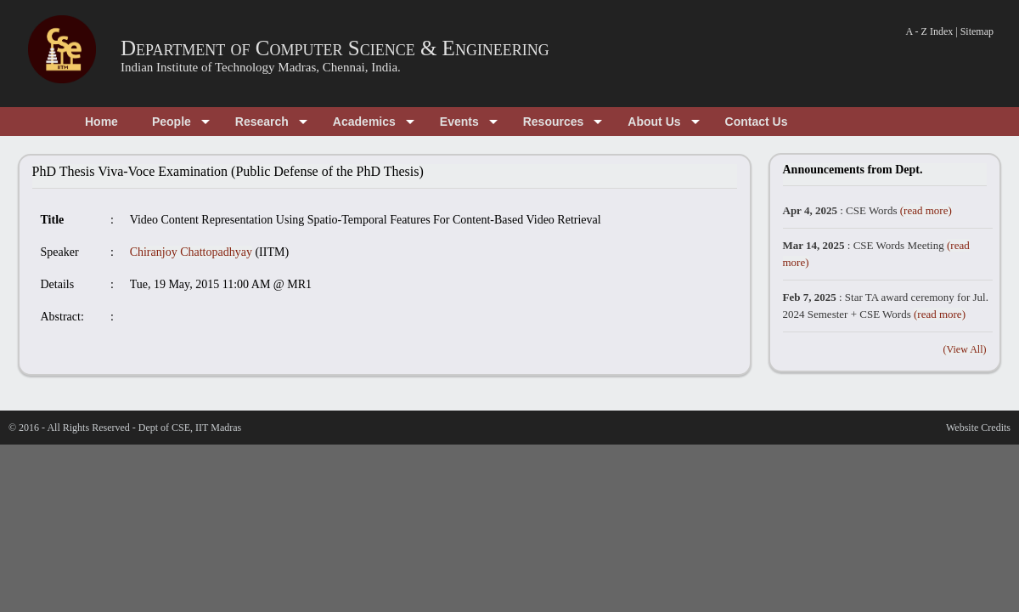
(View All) (965, 349)
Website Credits (978, 428)
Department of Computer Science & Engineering (335, 48)
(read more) (926, 210)
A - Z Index (930, 31)
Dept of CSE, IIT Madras (189, 428)
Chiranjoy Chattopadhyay (191, 252)
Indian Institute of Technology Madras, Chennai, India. (261, 67)
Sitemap (977, 31)
